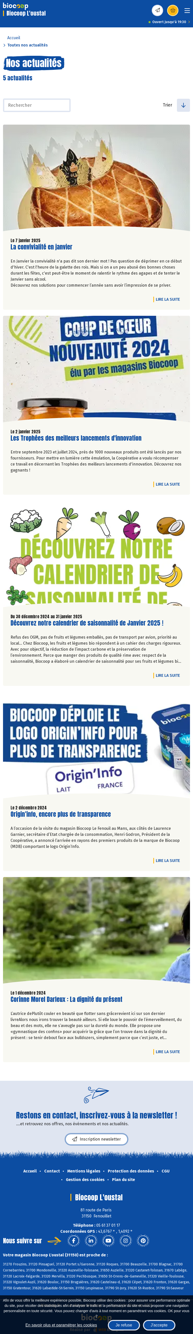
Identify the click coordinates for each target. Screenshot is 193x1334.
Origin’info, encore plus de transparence (61, 814)
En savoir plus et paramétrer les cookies (61, 1325)
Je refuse (124, 1325)
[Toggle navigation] (187, 12)
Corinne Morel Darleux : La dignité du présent (66, 999)
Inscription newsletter (96, 1139)
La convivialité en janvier (41, 247)
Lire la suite (169, 299)
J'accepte (159, 1325)
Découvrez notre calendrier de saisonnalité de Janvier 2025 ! (87, 623)
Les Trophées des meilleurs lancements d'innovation (76, 438)
